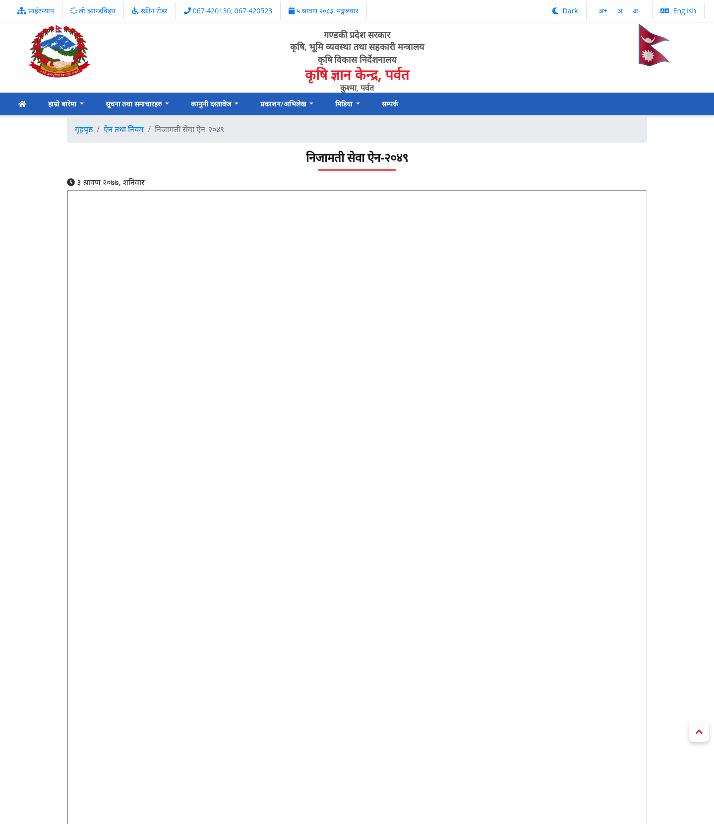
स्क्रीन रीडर (150, 10)
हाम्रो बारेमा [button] (63, 103)
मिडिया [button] (345, 103)
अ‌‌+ (604, 10)
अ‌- (637, 10)
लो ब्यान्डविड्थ (93, 10)
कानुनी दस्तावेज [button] (212, 103)
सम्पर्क (390, 103)
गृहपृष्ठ (84, 129)
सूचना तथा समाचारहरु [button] (135, 103)
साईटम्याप (35, 10)
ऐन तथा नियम (124, 129)
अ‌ (621, 10)
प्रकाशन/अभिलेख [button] (283, 103)
